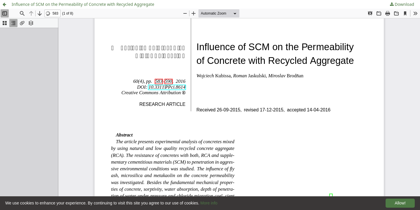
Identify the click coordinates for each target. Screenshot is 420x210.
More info (208, 203)
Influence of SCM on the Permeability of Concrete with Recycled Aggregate (83, 4)
